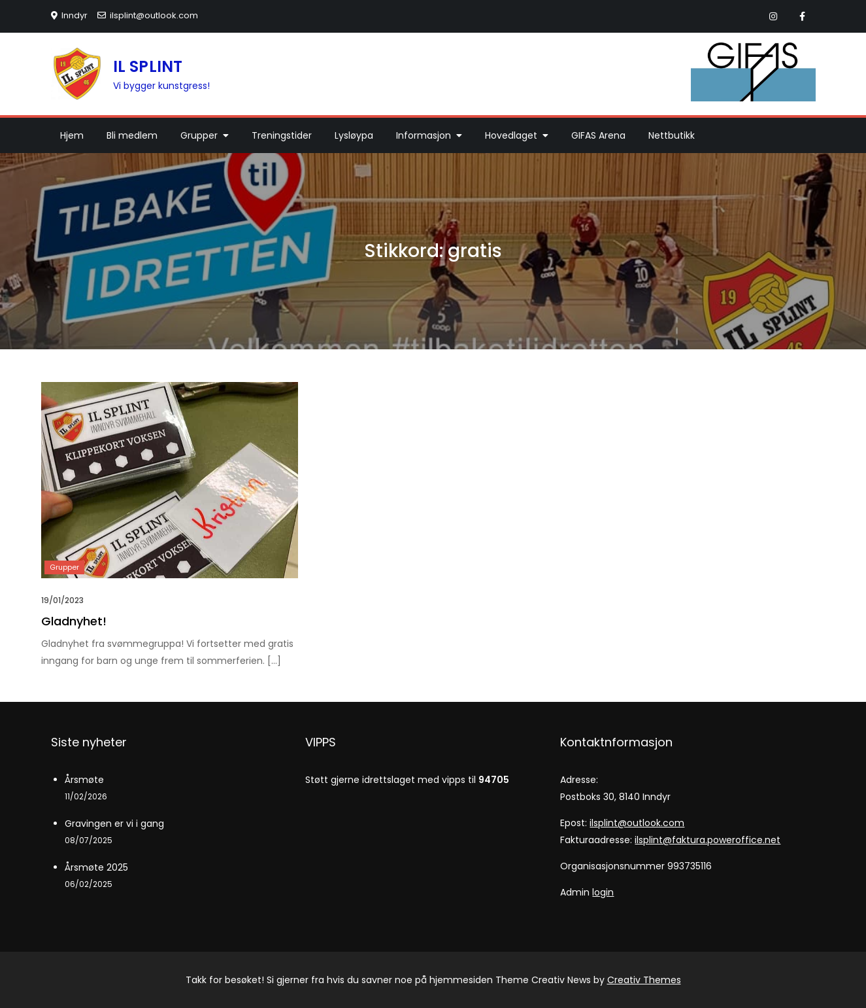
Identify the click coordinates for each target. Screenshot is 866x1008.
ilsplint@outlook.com (147, 15)
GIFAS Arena (598, 135)
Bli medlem (132, 135)
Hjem (72, 135)
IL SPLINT (148, 66)
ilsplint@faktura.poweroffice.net (707, 839)
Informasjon (423, 135)
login (603, 892)
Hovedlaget (511, 135)
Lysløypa (354, 135)
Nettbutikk (671, 135)
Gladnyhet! (74, 621)
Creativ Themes (644, 979)
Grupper (199, 135)
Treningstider (282, 135)
